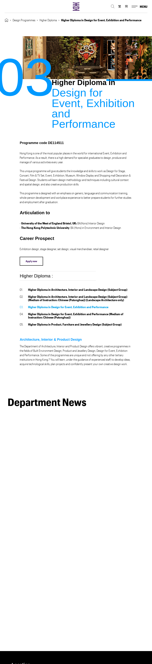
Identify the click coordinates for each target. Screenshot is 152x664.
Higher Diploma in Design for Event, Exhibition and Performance (64, 307)
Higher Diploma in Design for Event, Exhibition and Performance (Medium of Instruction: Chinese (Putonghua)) (71, 315)
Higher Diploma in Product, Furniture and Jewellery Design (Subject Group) (71, 324)
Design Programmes (24, 20)
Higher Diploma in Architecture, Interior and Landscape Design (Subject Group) (73, 289)
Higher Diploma (48, 20)
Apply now (31, 261)
